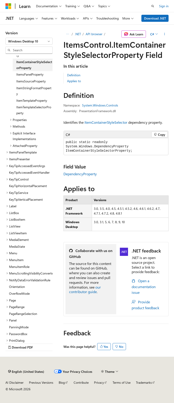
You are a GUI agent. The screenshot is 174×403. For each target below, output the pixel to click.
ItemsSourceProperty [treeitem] (31, 81)
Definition (73, 75)
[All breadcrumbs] (67, 34)
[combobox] (29, 41)
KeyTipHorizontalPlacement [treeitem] (28, 186)
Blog (62, 382)
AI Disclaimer (14, 382)
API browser (94, 34)
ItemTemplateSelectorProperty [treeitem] (33, 110)
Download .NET (155, 18)
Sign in (164, 6)
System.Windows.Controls (100, 105)
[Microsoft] (8, 6)
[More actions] (165, 34)
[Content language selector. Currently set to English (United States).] (26, 371)
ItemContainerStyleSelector (106, 122)
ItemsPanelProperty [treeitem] (30, 74)
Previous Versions (41, 382)
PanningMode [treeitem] (19, 327)
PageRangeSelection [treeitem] (23, 314)
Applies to (74, 81)
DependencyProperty (80, 173)
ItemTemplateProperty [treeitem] (31, 100)
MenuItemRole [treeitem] (19, 267)
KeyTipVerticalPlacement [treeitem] (26, 199)
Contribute (81, 382)
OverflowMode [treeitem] (19, 293)
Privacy (99, 382)
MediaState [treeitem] (17, 246)
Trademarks (144, 382)
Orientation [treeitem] (17, 286)
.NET (78, 34)
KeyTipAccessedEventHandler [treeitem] (29, 172)
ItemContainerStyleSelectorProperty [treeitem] (34, 65)
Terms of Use (121, 382)
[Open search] (152, 6)
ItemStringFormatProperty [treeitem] (33, 91)
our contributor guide (85, 289)
